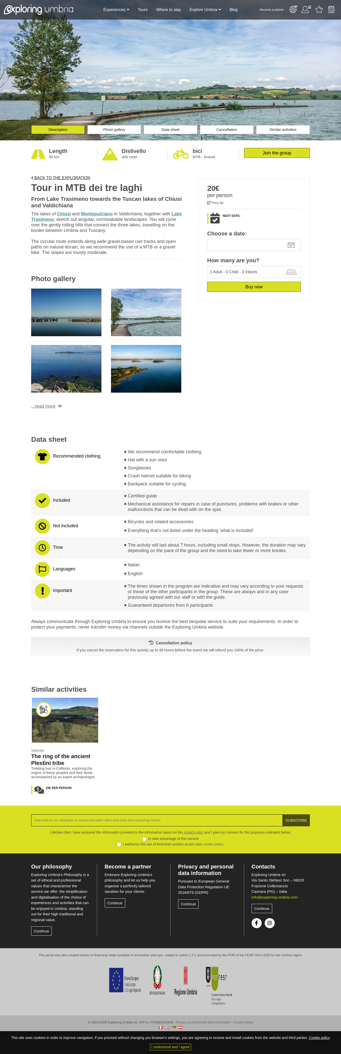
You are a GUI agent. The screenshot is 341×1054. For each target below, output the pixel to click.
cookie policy (213, 844)
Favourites (319, 10)
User (306, 10)
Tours (143, 10)
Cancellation (226, 129)
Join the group (277, 152)
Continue (41, 931)
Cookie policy (243, 1022)
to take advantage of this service (173, 839)
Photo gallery (114, 129)
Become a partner (272, 10)
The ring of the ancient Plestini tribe (60, 759)
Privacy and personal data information (206, 869)
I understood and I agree (170, 1047)
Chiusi (64, 213)
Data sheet (170, 129)
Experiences (114, 10)
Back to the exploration (60, 178)
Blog (234, 10)
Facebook (257, 923)
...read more (43, 406)
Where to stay (168, 10)
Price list (215, 203)
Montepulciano (97, 213)
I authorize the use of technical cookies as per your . (173, 844)
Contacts (263, 866)
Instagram (270, 923)
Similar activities (283, 129)
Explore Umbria (203, 10)
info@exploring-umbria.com (275, 897)
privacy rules (193, 832)
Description (57, 129)
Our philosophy (51, 866)
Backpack (331, 10)
